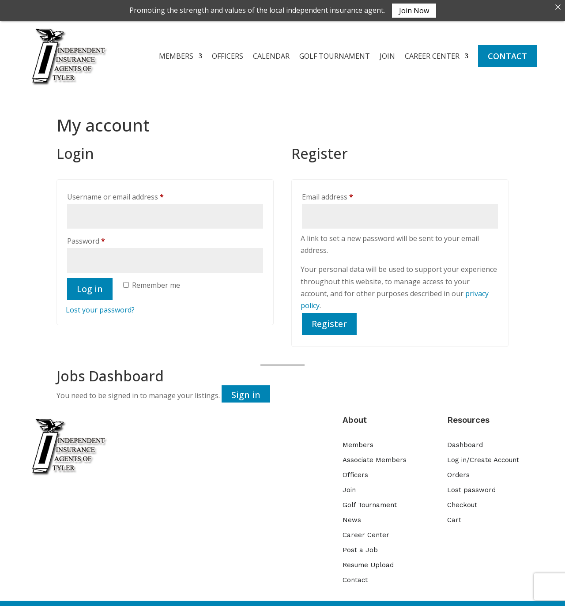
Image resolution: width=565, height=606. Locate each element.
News (352, 516)
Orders (458, 471)
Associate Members (375, 456)
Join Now (414, 10)
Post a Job (360, 546)
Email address (342, 192)
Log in (90, 285)
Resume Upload (368, 561)
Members (358, 441)
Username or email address (130, 192)
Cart (454, 516)
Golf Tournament (370, 501)
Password (100, 236)
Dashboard (465, 441)
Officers (355, 471)
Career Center (366, 531)
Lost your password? (100, 306)
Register (329, 320)
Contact (355, 576)
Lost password (471, 486)
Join (349, 486)
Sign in (245, 391)
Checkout (462, 501)
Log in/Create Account (483, 456)
